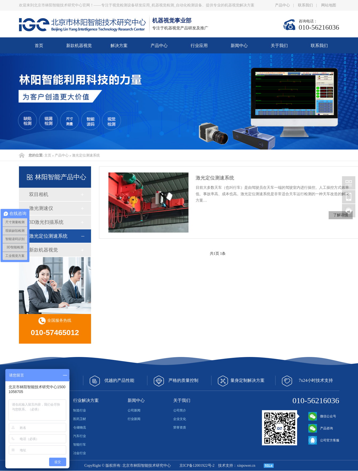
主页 (47, 155)
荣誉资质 (179, 427)
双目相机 (38, 194)
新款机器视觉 (79, 45)
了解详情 (340, 215)
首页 (39, 45)
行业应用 (199, 45)
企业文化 (179, 419)
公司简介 (179, 410)
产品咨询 (320, 428)
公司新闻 (134, 410)
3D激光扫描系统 (46, 222)
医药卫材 (79, 419)
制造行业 (79, 410)
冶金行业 (79, 453)
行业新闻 (134, 419)
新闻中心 (239, 45)
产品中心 (282, 5)
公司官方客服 (323, 440)
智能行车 (79, 444)
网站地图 (328, 5)
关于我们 (279, 45)
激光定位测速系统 (86, 155)
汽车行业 (79, 436)
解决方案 (119, 45)
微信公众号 (322, 416)
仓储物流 (79, 427)
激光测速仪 (41, 208)
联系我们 (305, 5)
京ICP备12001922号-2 (196, 466)
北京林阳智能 (348, 183)
